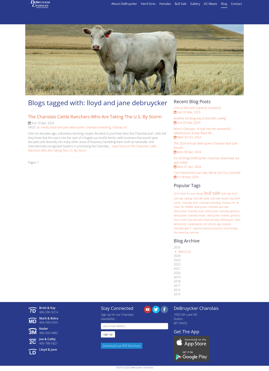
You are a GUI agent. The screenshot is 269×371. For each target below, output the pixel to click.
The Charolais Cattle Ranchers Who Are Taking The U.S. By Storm (95, 116)
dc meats (43, 127)
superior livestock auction (207, 228)
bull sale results (220, 198)
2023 (177, 193)
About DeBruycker (124, 4)
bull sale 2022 (229, 193)
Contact (236, 4)
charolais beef (190, 202)
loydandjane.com (197, 224)
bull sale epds (201, 198)
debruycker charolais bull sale (211, 207)
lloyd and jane (195, 219)
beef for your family (192, 193)
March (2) (184, 252)
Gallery (195, 4)
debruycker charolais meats (190, 215)
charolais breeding (98, 127)
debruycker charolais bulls (189, 211)
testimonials (231, 228)
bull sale (212, 193)
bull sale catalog (183, 198)
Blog (224, 4)
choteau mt (119, 127)
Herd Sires (148, 4)
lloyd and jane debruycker (67, 127)
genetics (236, 215)
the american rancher (186, 232)
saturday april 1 (182, 228)
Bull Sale (180, 4)
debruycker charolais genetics (222, 211)
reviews (226, 224)
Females (165, 4)
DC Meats (210, 4)
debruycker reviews (218, 215)
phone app (214, 224)
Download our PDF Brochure (121, 346)
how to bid (180, 219)
